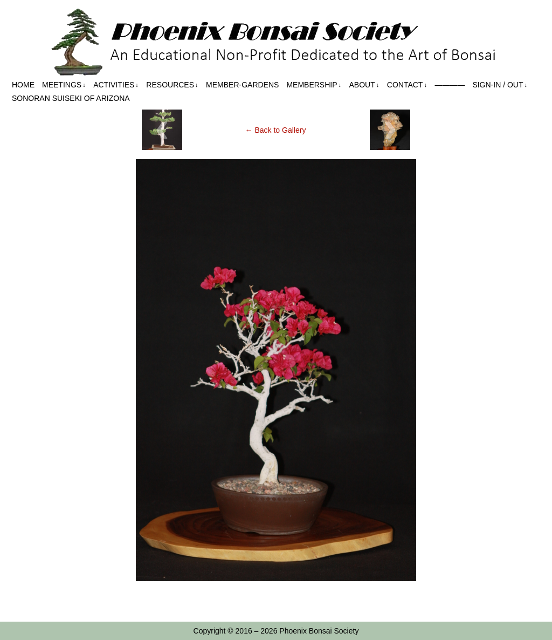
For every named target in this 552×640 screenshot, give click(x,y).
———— (449, 84)
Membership (313, 85)
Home (23, 84)
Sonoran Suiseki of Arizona (71, 98)
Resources (172, 85)
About (364, 85)
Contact (407, 85)
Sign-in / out (499, 85)
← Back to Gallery (275, 130)
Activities (116, 85)
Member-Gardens (242, 84)
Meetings (64, 85)
